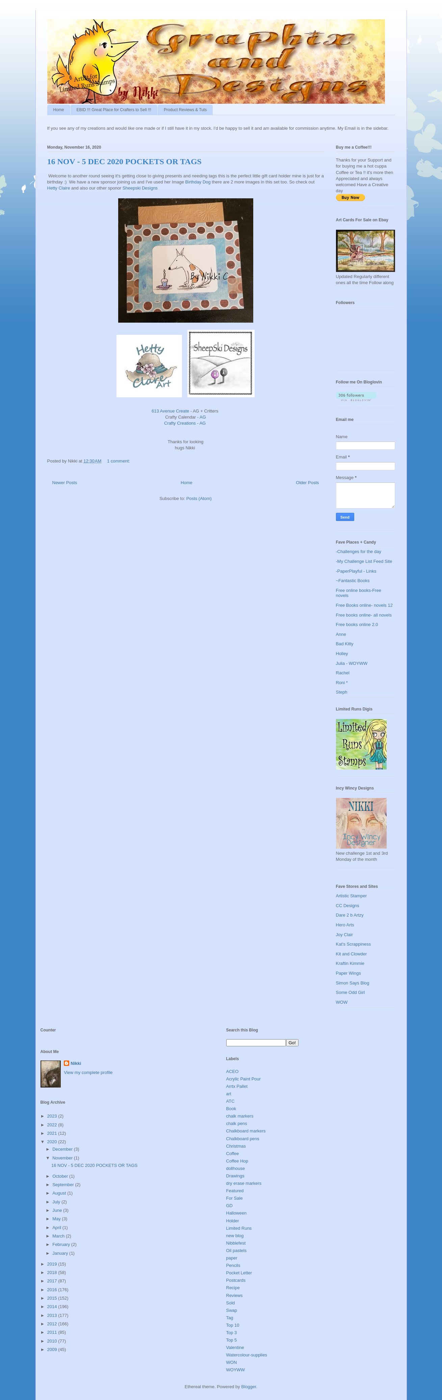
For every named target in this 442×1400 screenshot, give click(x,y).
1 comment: (119, 461)
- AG (201, 417)
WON (231, 1362)
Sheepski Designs (141, 188)
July (56, 1201)
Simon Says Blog (352, 982)
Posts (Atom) (199, 498)
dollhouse (235, 1168)
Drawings (235, 1175)
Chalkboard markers (246, 1130)
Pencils (233, 1265)
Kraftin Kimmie (350, 963)
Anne (341, 634)
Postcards (236, 1280)
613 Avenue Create (170, 411)
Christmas (236, 1146)
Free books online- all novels (364, 615)
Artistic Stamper (351, 895)
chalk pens (236, 1123)
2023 (52, 1116)
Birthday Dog (198, 181)
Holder (232, 1220)
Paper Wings (348, 973)
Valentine (235, 1347)
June (57, 1210)
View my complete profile (88, 1072)
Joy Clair (344, 934)
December (63, 1149)
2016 (52, 1289)
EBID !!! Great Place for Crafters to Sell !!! (114, 109)
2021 (52, 1133)
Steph (341, 692)
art (228, 1093)
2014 (52, 1306)
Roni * (342, 682)
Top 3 (231, 1332)
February (61, 1244)
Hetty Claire (58, 188)
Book (231, 1108)
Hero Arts (345, 924)
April (57, 1227)
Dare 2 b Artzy (350, 915)
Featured (235, 1190)
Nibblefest (236, 1243)
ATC (230, 1101)
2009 (52, 1349)
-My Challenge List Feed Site (364, 561)
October (60, 1176)
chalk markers (240, 1116)
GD (229, 1205)
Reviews (234, 1295)
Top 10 (232, 1325)
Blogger (248, 1386)
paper (231, 1257)
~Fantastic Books (353, 580)
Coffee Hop (237, 1161)
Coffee (232, 1153)
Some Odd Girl (350, 992)
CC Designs (347, 905)
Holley (342, 653)
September (63, 1184)
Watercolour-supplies (246, 1354)
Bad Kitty (345, 643)
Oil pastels (236, 1250)
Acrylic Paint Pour (243, 1078)
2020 (52, 1141)
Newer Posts (64, 482)
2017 (52, 1280)
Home (58, 109)
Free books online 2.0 (357, 624)
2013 (52, 1315)
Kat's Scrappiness (353, 944)
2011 (52, 1332)
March (59, 1236)
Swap (231, 1310)
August (59, 1193)
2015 (52, 1298)
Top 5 (231, 1340)
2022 (52, 1124)
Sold (230, 1302)
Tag (229, 1317)
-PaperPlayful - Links (356, 571)
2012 (52, 1323)
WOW (342, 1002)
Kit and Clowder (351, 953)
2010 (52, 1341)
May (57, 1218)
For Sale (234, 1198)
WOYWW (235, 1369)
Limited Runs (239, 1228)
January (60, 1253)
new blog (235, 1235)
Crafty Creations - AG (185, 423)
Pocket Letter (239, 1272)
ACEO (232, 1071)
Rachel (342, 672)
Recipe (233, 1287)
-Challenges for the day (358, 551)
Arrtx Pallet (237, 1086)
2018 (52, 1272)
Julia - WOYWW (352, 663)
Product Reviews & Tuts (185, 109)
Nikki (76, 1063)
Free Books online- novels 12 (364, 605)
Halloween (236, 1213)
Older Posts (307, 482)
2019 (52, 1264)
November (63, 1157)
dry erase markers (244, 1183)
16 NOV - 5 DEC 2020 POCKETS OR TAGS (124, 161)
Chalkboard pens (242, 1138)
